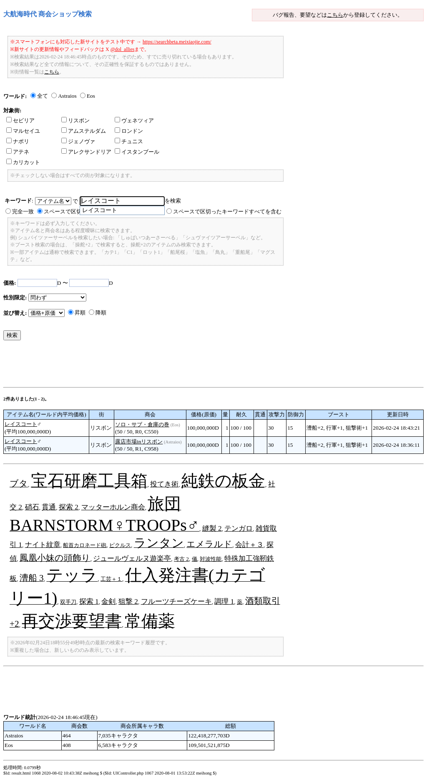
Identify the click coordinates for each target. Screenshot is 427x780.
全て (42, 96)
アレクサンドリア (86, 152)
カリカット (23, 162)
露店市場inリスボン (139, 441)
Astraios (67, 96)
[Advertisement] (155, 366)
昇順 (80, 312)
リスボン (75, 120)
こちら (335, 15)
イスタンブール (137, 152)
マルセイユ (23, 131)
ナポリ (17, 141)
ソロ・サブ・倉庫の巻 (142, 424)
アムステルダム (83, 131)
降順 (100, 312)
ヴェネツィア (134, 120)
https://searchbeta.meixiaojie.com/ (177, 42)
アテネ (17, 152)
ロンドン (129, 131)
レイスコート (21, 424)
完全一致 (23, 211)
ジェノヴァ (78, 141)
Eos (91, 96)
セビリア (20, 120)
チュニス (129, 141)
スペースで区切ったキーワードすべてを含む (227, 211)
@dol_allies (123, 49)
